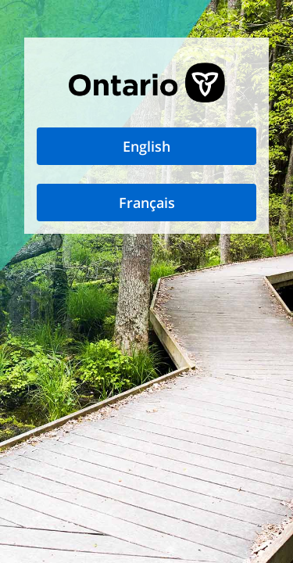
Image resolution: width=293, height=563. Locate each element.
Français (147, 202)
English (146, 146)
